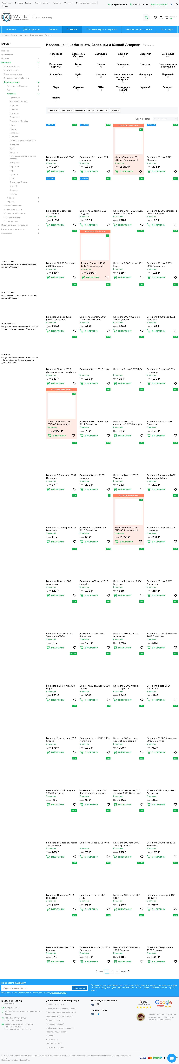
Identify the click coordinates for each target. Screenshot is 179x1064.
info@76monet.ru (117, 4)
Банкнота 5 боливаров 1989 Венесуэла (95, 949)
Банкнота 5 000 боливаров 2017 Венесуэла (94, 423)
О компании (6, 3)
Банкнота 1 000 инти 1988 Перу (60, 687)
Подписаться (79, 988)
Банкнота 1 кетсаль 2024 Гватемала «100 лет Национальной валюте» (93, 318)
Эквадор (167, 87)
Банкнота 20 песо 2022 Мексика (159, 158)
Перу (56, 87)
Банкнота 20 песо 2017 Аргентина (159, 582)
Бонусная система (42, 3)
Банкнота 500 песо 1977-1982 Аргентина (127, 844)
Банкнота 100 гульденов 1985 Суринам (126, 318)
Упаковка (68, 3)
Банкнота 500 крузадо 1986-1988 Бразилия (125, 739)
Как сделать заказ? (55, 1024)
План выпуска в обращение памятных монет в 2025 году (19, 296)
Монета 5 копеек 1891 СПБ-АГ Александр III (127, 158)
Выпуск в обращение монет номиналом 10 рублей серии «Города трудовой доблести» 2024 (19, 360)
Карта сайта (52, 1039)
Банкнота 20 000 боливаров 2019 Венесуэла (162, 212)
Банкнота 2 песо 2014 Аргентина (158, 687)
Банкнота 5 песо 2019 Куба (94, 369)
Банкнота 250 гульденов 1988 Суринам (126, 949)
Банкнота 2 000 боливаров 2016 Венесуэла (60, 792)
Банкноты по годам (55, 1047)
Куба (78, 74)
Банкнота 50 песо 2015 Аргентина (125, 635)
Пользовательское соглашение (61, 1008)
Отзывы (4, 6)
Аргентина (56, 54)
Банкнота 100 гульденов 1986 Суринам (160, 949)
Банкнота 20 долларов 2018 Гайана (95, 687)
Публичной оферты (58, 993)
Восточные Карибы (56, 65)
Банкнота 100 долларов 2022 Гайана (58, 212)
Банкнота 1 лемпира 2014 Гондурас (60, 949)
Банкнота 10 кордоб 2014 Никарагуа (60, 896)
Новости (50, 1035)
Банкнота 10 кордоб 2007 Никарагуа (60, 158)
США (101, 87)
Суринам (78, 87)
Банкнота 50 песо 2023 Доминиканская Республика (61, 370)
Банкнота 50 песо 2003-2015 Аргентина (160, 264)
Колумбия (56, 74)
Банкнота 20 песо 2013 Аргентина (92, 635)
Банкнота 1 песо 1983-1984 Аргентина (95, 739)
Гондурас (145, 64)
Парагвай (168, 74)
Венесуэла (168, 54)
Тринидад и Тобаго (123, 89)
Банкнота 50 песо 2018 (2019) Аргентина (58, 318)
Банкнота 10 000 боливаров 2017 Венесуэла (162, 635)
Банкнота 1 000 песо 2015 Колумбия (94, 582)
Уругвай (145, 87)
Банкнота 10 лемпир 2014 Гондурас (94, 212)
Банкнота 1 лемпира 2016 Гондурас (161, 896)
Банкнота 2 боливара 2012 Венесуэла (161, 792)
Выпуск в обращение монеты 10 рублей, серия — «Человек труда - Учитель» (20, 327)
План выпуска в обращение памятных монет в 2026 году (19, 265)
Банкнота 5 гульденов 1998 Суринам (61, 739)
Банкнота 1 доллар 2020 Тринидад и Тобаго (59, 635)
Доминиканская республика (167, 65)
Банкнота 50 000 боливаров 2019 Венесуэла (61, 264)
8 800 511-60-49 (139, 4)
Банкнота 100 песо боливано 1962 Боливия (61, 844)
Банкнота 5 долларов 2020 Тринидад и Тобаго (161, 476)
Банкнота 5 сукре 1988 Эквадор (92, 476)
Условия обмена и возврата (59, 1016)
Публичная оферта (55, 1004)
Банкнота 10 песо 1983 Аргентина (58, 582)
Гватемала (123, 64)
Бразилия (145, 54)
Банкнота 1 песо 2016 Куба (94, 842)
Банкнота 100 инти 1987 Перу (126, 896)
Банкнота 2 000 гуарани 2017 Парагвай (126, 687)
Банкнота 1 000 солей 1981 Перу (128, 264)
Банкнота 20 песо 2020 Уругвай (125, 476)
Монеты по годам (54, 1043)
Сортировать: (143, 118)
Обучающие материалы (86, 3)
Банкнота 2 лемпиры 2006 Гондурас (127, 582)
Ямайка (55, 97)
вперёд (125, 971)
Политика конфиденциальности (61, 1012)
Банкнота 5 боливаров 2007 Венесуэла (61, 476)
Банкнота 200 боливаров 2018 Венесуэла (93, 529)
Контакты (57, 3)
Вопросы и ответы (54, 1020)
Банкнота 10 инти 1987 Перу (92, 896)
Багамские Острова (78, 55)
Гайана (101, 64)
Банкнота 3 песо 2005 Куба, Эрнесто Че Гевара (128, 212)
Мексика (101, 74)
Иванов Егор (24, 1058)
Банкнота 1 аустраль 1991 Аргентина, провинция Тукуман (94, 792)
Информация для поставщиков (60, 1028)
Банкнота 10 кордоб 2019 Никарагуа (161, 370)
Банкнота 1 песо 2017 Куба (127, 369)
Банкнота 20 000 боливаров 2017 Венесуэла (162, 739)
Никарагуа (145, 74)
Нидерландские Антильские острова (123, 77)
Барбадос (101, 54)
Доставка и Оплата (23, 3)
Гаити (78, 64)
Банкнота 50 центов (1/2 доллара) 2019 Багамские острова (126, 792)
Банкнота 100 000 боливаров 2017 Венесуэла (127, 423)
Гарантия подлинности (56, 1032)
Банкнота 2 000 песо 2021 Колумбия (161, 318)
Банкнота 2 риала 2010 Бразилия (159, 423)
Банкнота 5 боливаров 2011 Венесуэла (61, 529)
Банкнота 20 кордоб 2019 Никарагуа (161, 529)
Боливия (123, 54)
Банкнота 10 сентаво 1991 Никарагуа (94, 158)
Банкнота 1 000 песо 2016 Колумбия (161, 844)
